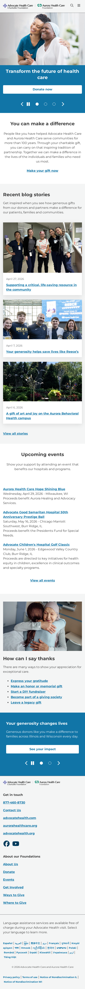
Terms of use (30, 977)
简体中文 (35, 943)
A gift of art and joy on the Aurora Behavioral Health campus (42, 416)
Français (54, 943)
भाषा (17, 947)
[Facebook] (6, 844)
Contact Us (12, 810)
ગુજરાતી (65, 943)
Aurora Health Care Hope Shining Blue (34, 489)
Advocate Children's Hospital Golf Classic (36, 544)
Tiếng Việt (10, 957)
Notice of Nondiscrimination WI (23, 981)
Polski (72, 947)
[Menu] (78, 5)
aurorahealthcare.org (20, 825)
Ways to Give (13, 895)
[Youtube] (16, 844)
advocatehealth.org (19, 833)
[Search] (71, 5)
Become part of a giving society (36, 697)
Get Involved (13, 887)
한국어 (50, 947)
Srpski (33, 952)
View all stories (15, 433)
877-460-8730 (14, 802)
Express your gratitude (29, 681)
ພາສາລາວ (61, 947)
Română (9, 952)
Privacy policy (11, 977)
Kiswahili (45, 952)
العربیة (18, 943)
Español (7, 943)
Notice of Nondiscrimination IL (58, 977)
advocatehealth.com (19, 818)
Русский (21, 952)
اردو (71, 952)
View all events (42, 580)
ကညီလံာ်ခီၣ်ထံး (39, 947)
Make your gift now (42, 171)
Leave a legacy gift (26, 702)
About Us (10, 864)
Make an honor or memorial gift (36, 686)
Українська (60, 952)
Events (8, 879)
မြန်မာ (26, 943)
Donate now (42, 89)
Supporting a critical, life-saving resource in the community (41, 287)
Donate (9, 872)
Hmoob (25, 947)
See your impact (42, 749)
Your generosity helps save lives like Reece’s (42, 352)
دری (44, 943)
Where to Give (14, 903)
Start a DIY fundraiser (28, 692)
